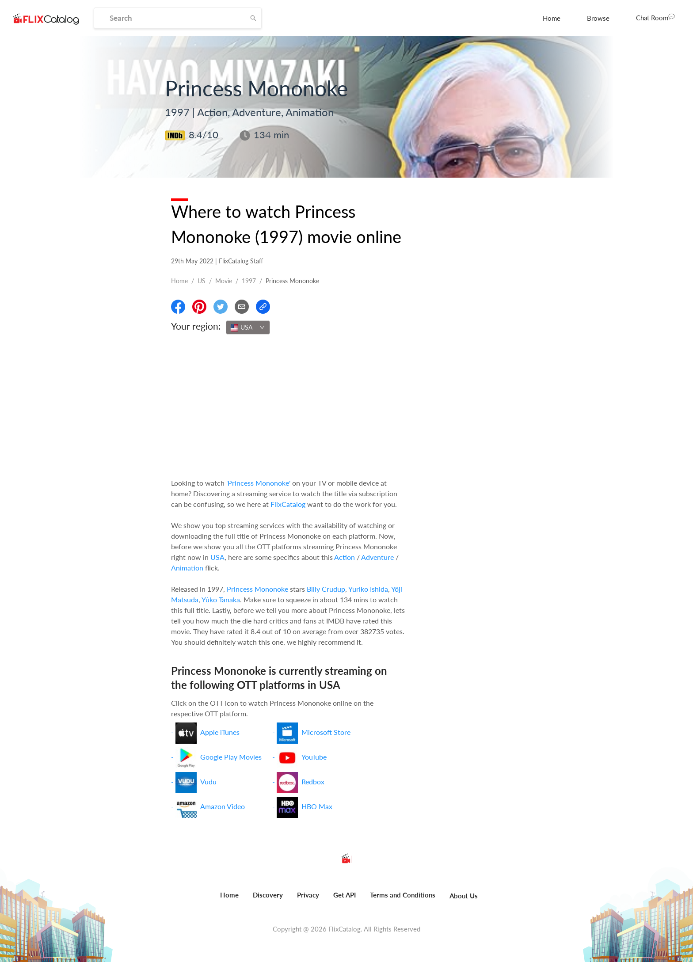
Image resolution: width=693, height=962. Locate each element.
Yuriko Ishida (368, 589)
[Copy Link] (263, 307)
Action (344, 557)
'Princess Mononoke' (258, 483)
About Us (463, 896)
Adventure (377, 557)
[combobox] (248, 327)
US (202, 281)
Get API (344, 895)
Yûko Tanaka (221, 599)
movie (223, 281)
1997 (249, 281)
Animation (187, 567)
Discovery (268, 895)
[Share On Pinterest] (199, 307)
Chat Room (655, 17)
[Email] (242, 307)
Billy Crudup (326, 589)
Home (551, 18)
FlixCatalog (287, 504)
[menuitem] (551, 18)
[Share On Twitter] (220, 307)
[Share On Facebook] (178, 307)
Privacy (308, 895)
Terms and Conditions (402, 895)
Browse (598, 18)
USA (217, 557)
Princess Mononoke (257, 589)
